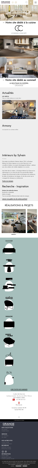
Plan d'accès (19, 404)
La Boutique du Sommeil (7, 444)
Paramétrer (18, 466)
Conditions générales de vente (8, 459)
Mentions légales (5, 455)
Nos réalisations (5, 436)
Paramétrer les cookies (6, 457)
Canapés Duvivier (5, 431)
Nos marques (4, 429)
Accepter (25, 466)
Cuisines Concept (5, 442)
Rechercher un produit (6, 447)
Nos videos (4, 437)
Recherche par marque (6, 448)
